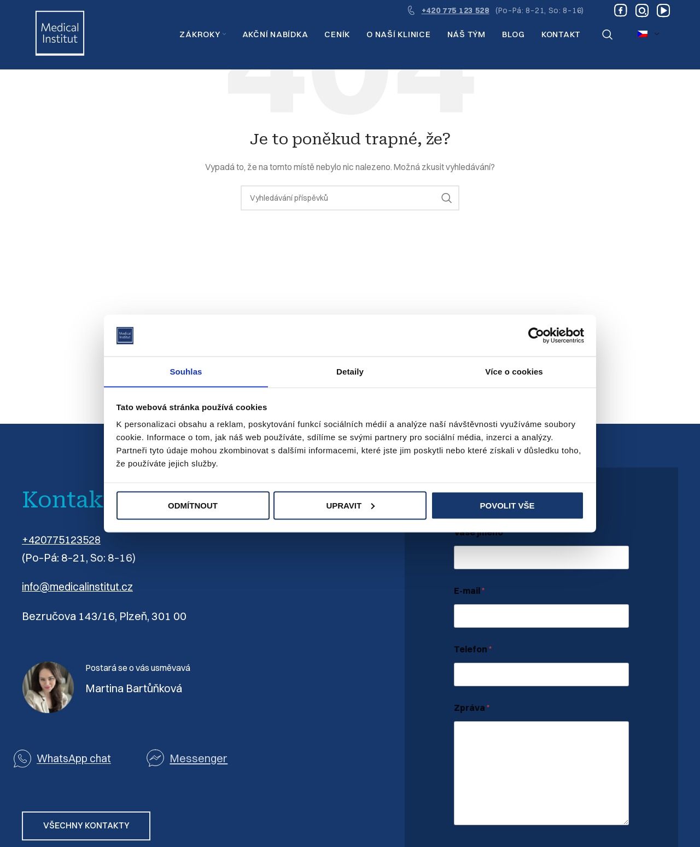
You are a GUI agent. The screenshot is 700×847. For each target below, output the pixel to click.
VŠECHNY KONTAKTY (88, 825)
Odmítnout (193, 505)
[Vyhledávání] (608, 35)
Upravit (350, 505)
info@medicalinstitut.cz (79, 586)
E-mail (469, 591)
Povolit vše (507, 505)
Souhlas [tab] (186, 371)
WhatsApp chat (75, 757)
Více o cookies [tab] (514, 371)
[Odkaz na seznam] (213, 758)
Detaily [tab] (350, 371)
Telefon (473, 649)
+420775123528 (64, 539)
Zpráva (472, 708)
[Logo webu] (60, 35)
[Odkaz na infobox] (495, 11)
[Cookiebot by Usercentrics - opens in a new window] (536, 335)
